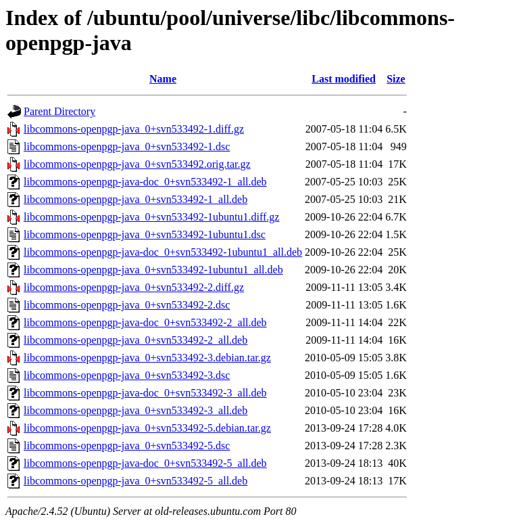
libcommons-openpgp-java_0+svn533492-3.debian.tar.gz (147, 357)
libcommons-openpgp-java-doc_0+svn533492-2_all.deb (145, 322)
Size (396, 79)
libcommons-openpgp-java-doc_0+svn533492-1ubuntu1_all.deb (163, 252)
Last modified (344, 79)
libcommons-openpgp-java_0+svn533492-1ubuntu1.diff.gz (151, 217)
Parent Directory (59, 111)
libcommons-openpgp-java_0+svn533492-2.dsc (127, 305)
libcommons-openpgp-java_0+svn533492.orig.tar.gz (137, 164)
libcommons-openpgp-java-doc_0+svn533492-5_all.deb (145, 463)
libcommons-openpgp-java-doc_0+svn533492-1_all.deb (145, 181)
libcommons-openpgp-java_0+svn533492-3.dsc (127, 375)
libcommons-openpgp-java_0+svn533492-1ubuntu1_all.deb (153, 269)
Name (162, 79)
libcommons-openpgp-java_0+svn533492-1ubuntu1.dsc (145, 234)
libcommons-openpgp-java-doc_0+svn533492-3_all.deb (145, 393)
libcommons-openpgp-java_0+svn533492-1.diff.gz (134, 129)
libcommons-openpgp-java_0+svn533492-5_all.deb (135, 480)
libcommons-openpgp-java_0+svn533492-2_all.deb (135, 340)
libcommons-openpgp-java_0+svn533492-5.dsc (127, 445)
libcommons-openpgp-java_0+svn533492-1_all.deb (135, 199)
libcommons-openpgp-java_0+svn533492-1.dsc (127, 146)
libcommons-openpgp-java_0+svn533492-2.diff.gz (134, 287)
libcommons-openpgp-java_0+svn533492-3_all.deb (135, 410)
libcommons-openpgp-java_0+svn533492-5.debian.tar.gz (147, 428)
